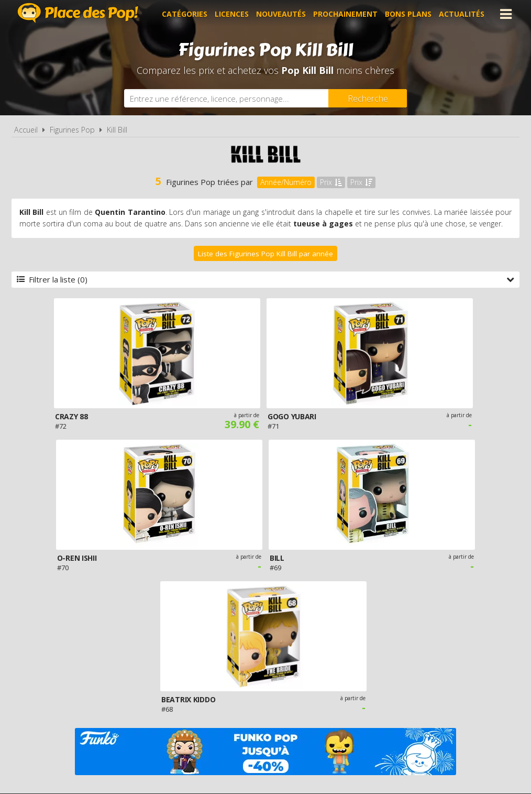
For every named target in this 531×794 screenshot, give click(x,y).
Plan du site (379, 669)
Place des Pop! (78, 13)
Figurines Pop (72, 130)
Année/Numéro (286, 182)
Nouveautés (281, 14)
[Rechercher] (367, 98)
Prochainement (345, 14)
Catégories (184, 14)
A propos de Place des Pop (133, 669)
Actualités (461, 14)
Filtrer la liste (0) (265, 279)
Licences (232, 14)
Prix (331, 182)
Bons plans (408, 14)
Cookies (329, 669)
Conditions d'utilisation (251, 669)
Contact (431, 669)
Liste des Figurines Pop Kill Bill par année (265, 253)
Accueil (26, 130)
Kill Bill (117, 130)
